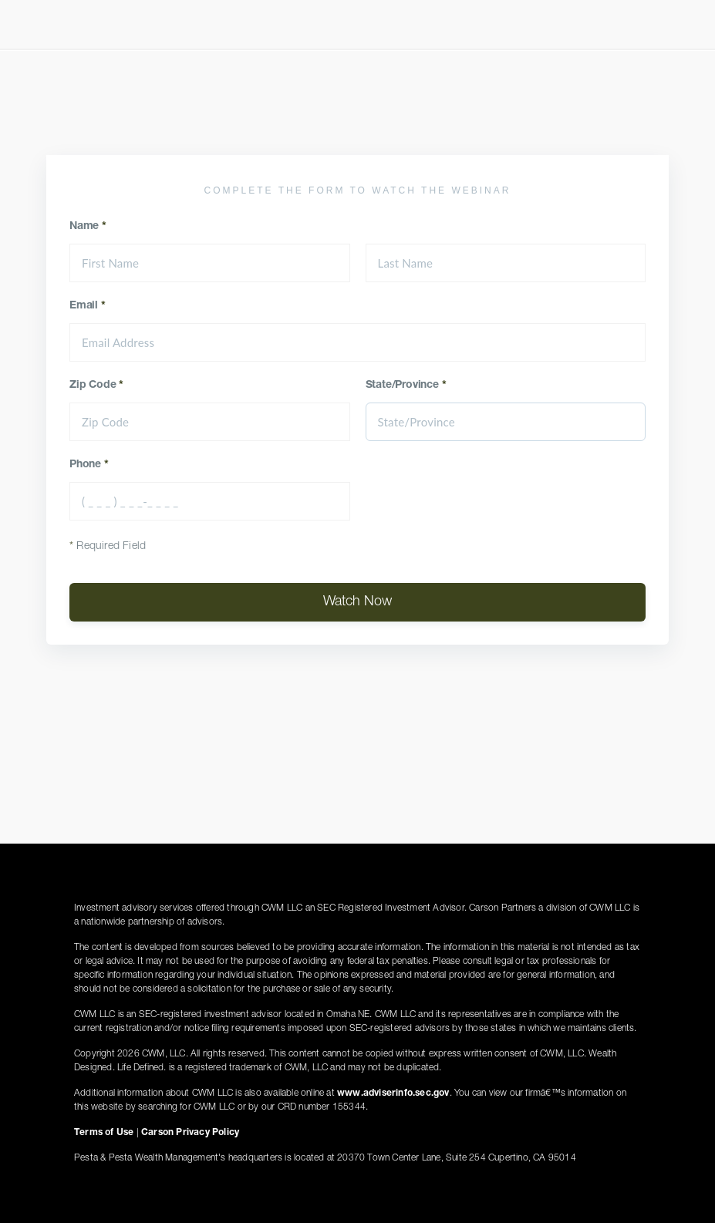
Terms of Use (103, 1132)
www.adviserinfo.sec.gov (393, 1093)
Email (87, 306)
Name (87, 226)
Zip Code (96, 385)
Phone (89, 465)
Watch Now (357, 602)
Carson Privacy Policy (190, 1132)
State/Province (406, 385)
